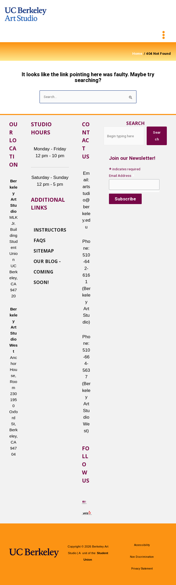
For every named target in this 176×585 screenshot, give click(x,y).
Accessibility (142, 545)
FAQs (40, 240)
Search (135, 123)
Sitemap (44, 250)
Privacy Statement (142, 568)
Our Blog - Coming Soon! (47, 261)
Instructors (50, 229)
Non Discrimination (142, 557)
